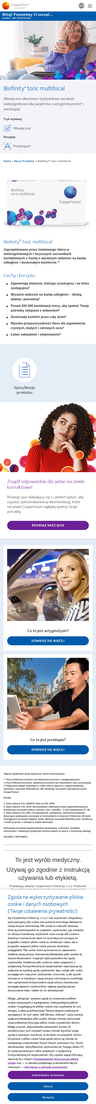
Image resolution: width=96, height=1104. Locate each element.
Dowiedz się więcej (48, 640)
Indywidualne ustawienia (48, 1076)
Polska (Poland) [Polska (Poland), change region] (82, 6)
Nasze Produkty (24, 161)
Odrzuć (48, 1087)
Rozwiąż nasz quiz (48, 525)
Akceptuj (48, 1098)
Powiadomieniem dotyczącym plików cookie (43, 1062)
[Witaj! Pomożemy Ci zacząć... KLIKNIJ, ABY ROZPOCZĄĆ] (48, 16)
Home (7, 161)
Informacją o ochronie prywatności (45, 1068)
